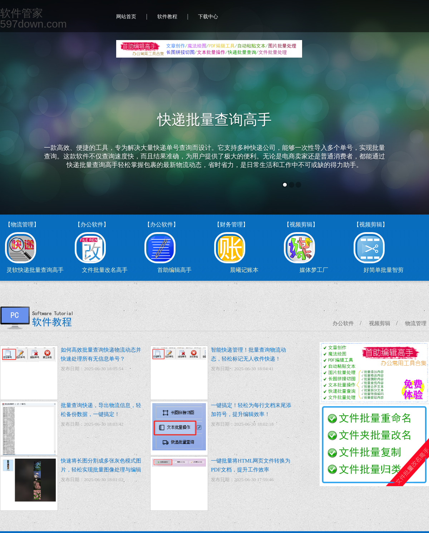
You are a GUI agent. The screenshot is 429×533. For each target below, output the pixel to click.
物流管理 (415, 323)
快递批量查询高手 (214, 120)
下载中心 (208, 16)
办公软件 (343, 323)
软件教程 (167, 16)
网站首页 (126, 16)
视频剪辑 (379, 323)
